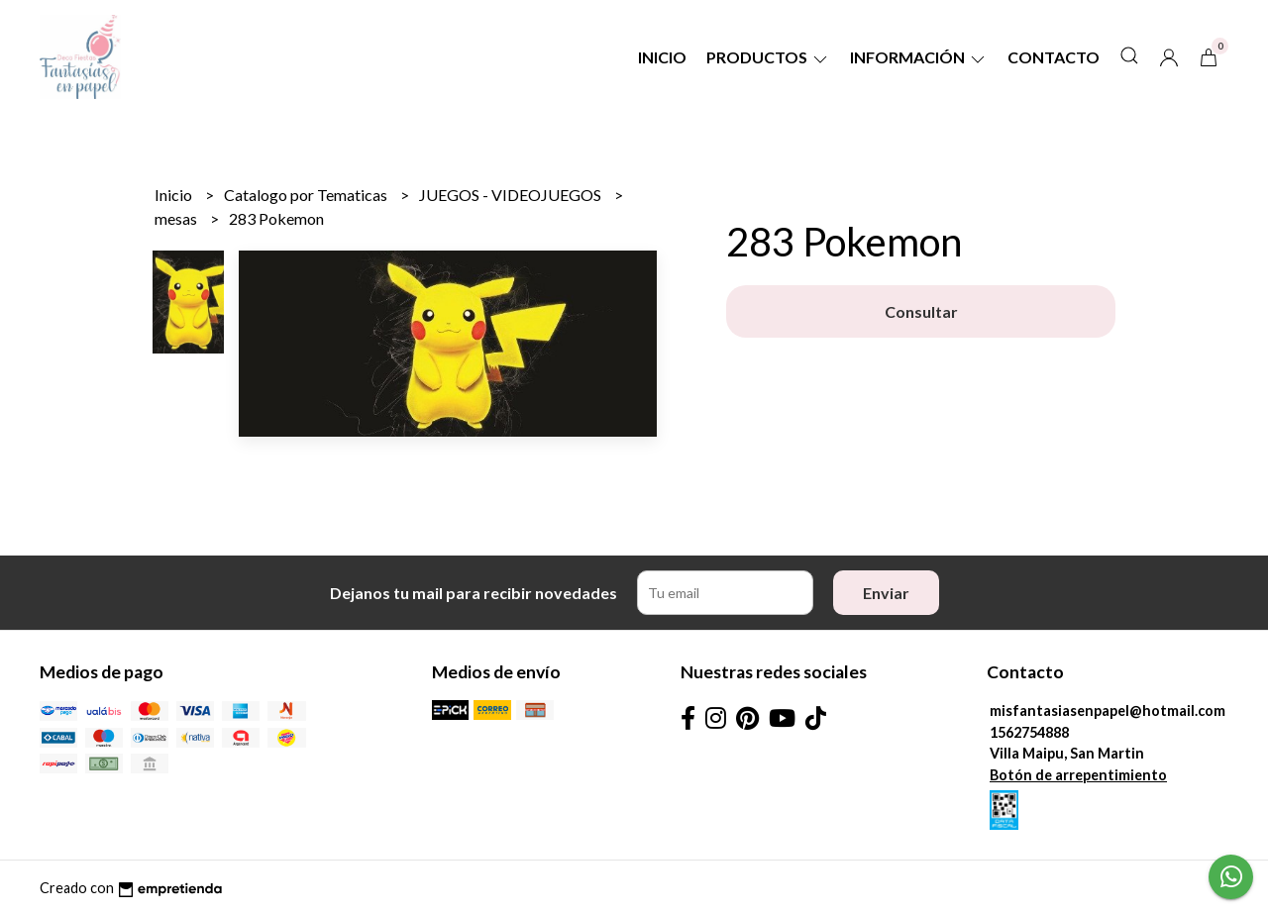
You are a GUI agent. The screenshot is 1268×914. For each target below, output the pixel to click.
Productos (768, 57)
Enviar (886, 592)
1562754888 (1029, 732)
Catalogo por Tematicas (307, 194)
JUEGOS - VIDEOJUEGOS (511, 194)
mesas (177, 218)
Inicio (662, 57)
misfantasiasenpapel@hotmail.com (1107, 710)
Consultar (921, 311)
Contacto (1053, 57)
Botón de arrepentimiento (1078, 774)
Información (919, 57)
